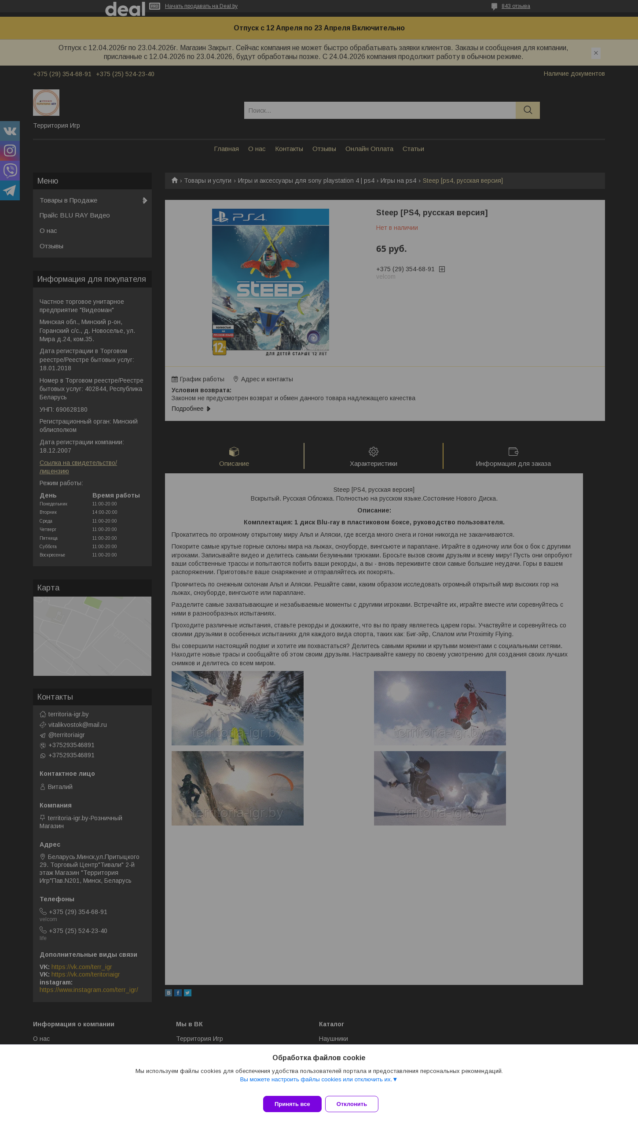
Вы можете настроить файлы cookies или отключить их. (316, 1084)
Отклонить (357, 1104)
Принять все (292, 1104)
